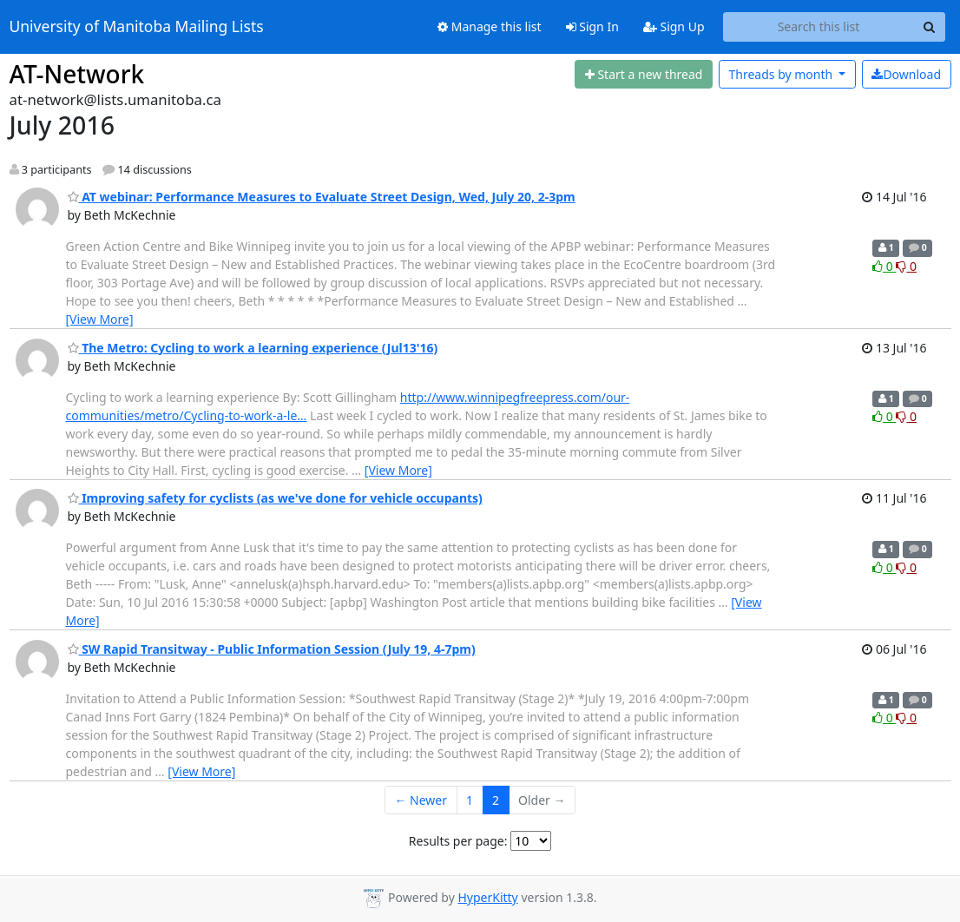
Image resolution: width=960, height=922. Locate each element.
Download (906, 74)
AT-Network (77, 73)
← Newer (420, 800)
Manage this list (489, 26)
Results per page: (458, 841)
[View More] (100, 319)
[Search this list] (819, 27)
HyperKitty (487, 897)
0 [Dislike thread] (906, 266)
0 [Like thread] (884, 266)
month (781, 74)
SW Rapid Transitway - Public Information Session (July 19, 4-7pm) (272, 649)
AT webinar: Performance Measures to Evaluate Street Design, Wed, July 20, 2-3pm (321, 196)
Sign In (592, 26)
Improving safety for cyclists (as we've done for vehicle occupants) (275, 498)
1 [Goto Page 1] (469, 800)
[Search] (929, 27)
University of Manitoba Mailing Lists (137, 26)
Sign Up (674, 26)
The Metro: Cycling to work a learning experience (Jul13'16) (253, 347)
